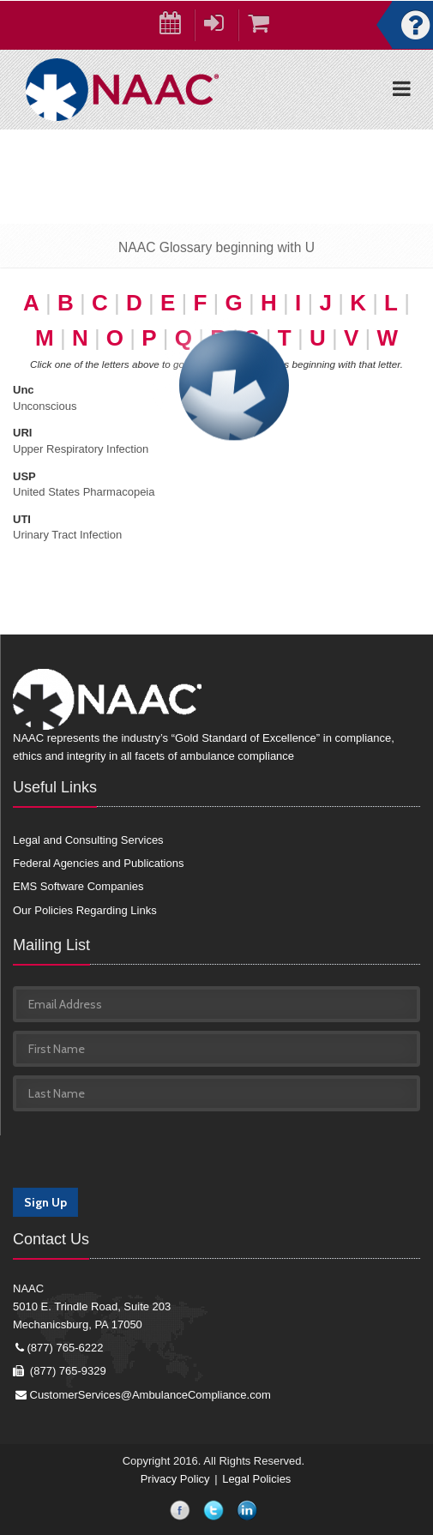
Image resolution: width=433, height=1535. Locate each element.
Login (221, 26)
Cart (265, 26)
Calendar (177, 26)
